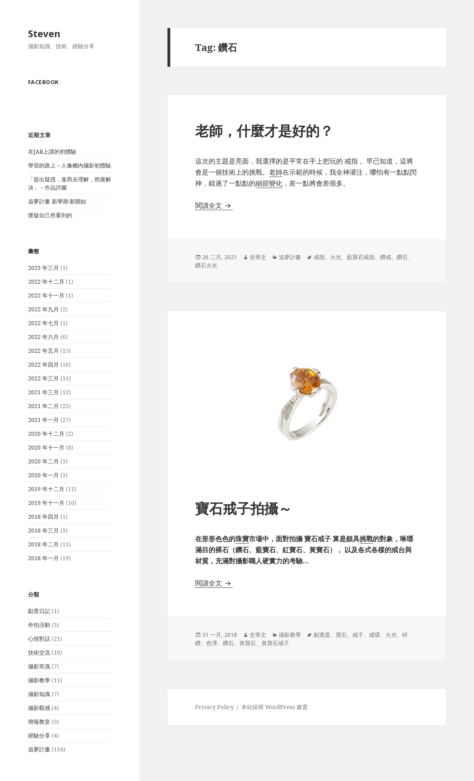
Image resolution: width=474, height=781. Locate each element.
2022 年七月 (43, 323)
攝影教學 (39, 680)
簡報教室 (39, 721)
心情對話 (39, 638)
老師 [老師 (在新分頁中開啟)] (275, 172)
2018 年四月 (43, 516)
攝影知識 (39, 694)
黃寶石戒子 (275, 643)
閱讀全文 (214, 205)
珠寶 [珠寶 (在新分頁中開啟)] (242, 538)
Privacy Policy (214, 707)
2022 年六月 (43, 337)
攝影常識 (39, 666)
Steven (44, 33)
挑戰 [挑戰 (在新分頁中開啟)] (366, 538)
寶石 (341, 634)
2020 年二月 (43, 461)
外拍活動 (39, 625)
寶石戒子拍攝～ (243, 508)
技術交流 (39, 652)
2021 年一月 (43, 419)
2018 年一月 (43, 558)
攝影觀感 (39, 707)
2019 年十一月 (46, 502)
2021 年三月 (43, 392)
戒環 (374, 634)
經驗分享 (39, 735)
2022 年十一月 (46, 295)
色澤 (211, 643)
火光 (335, 257)
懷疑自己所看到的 (50, 215)
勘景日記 (39, 611)
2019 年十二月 (46, 489)
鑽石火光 (206, 265)
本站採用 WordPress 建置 (274, 707)
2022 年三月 (43, 378)
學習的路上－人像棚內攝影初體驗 (69, 165)
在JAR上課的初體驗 (52, 151)
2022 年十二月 (46, 281)
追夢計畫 (39, 749)
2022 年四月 (43, 364)
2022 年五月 (43, 350)
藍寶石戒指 (360, 257)
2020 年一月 (43, 475)
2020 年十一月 (46, 447)
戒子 (357, 634)
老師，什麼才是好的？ (264, 130)
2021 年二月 (43, 406)
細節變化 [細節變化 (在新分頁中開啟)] (269, 183)
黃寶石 (247, 643)
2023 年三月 (43, 267)
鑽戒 (385, 257)
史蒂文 (258, 257)
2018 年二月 (43, 544)
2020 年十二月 (46, 433)
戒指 (319, 257)
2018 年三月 (43, 530)
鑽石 (402, 257)
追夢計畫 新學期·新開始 (57, 201)
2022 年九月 (43, 309)
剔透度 (322, 634)
